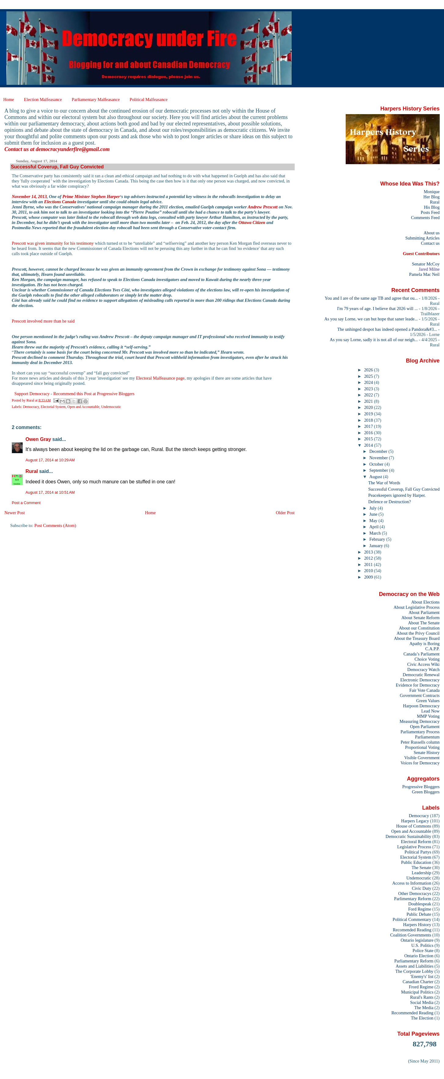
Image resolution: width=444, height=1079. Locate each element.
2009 (369, 577)
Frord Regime (421, 986)
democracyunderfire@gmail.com (73, 149)
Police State (423, 950)
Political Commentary (412, 919)
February (377, 539)
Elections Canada (60, 201)
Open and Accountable (83, 407)
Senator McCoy (426, 264)
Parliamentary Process (420, 731)
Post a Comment (26, 503)
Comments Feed (425, 217)
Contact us (430, 243)
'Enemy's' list (421, 976)
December (378, 451)
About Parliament (424, 612)
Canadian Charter (417, 981)
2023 (369, 388)
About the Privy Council (418, 633)
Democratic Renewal (421, 674)
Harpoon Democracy (421, 705)
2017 (369, 426)
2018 (369, 420)
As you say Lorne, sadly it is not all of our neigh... (374, 339)
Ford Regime (419, 909)
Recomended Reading (412, 929)
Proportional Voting (422, 747)
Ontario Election (418, 955)
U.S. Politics (422, 945)
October (377, 464)
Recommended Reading (412, 1012)
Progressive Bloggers (420, 786)
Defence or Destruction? (389, 501)
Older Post (285, 512)
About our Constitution (419, 628)
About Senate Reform (420, 617)
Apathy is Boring (424, 643)
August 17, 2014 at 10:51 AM (50, 492)
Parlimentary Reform (412, 898)
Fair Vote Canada (424, 690)
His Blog (431, 207)
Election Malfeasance (43, 99)
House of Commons (413, 826)
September (379, 470)
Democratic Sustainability (408, 836)
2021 (369, 401)
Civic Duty (421, 888)
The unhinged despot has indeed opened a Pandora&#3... (387, 329)
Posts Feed (430, 212)
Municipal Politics (417, 992)
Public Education (416, 862)
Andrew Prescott (263, 206)
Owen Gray (38, 439)
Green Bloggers (426, 791)
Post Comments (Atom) (55, 525)
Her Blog (432, 196)
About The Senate (423, 622)
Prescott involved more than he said (43, 321)
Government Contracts (419, 695)
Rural (31, 471)
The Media (424, 1007)
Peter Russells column (420, 742)
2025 (369, 376)
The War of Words (384, 482)
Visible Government (422, 757)
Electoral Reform (416, 841)
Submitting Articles (422, 238)
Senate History (427, 752)
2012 (369, 558)
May (374, 520)
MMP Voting (428, 716)
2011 (369, 564)
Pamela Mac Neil (424, 274)
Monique (432, 191)
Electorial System (53, 407)
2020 (369, 407)
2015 (369, 438)
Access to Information (411, 883)
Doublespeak (419, 903)
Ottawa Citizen (251, 222)
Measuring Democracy (419, 721)
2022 (369, 394)
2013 (369, 552)
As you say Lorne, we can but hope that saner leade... (371, 318)
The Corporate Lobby (414, 971)
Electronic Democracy (420, 679)
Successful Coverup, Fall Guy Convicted (404, 489)
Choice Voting (427, 659)
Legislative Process (414, 846)
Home (8, 99)
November (379, 457)
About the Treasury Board (417, 638)
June (374, 514)
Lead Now (430, 711)
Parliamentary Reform (413, 960)
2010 (369, 570)
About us (431, 232)
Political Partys (418, 852)
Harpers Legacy (415, 820)
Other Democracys (414, 893)
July (373, 508)
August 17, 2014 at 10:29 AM (50, 460)
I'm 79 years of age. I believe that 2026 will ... (377, 308)
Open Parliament (425, 726)
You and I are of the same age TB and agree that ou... (371, 298)
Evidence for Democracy (418, 685)
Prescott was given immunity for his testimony (53, 243)
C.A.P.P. (432, 648)
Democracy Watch (423, 669)
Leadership (421, 872)
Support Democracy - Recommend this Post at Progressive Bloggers (74, 393)
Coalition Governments (410, 935)
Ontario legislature (417, 940)
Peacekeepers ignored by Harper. (397, 495)
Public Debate (418, 914)
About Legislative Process (417, 607)
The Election (422, 1018)
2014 (369, 445)
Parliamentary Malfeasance (96, 99)
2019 (369, 413)
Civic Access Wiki (423, 664)
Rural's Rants (421, 997)
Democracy (31, 407)
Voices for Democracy (419, 762)
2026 (369, 369)
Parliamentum (427, 736)
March (375, 533)
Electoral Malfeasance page (160, 378)
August (376, 476)
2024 (369, 382)
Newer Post (14, 512)
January (376, 545)
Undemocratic (111, 407)
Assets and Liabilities (415, 966)
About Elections (425, 602)
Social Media (421, 1002)
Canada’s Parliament (421, 653)
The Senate (421, 867)
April (374, 526)
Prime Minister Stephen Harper (91, 196)
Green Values (428, 700)
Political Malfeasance (148, 99)
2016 (369, 432)
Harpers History (417, 924)
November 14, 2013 (29, 196)
